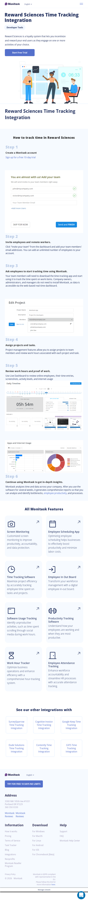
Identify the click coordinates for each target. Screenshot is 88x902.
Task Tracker (11, 855)
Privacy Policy (11, 884)
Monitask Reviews (10, 825)
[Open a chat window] (81, 895)
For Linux (37, 851)
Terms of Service (13, 851)
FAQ (62, 846)
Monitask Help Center (71, 851)
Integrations (11, 864)
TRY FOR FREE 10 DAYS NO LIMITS (25, 794)
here (53, 895)
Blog (7, 860)
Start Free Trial (20, 52)
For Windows (38, 841)
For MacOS (37, 846)
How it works (11, 841)
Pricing (8, 846)
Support (64, 841)
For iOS (36, 860)
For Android (38, 855)
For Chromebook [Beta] (40, 866)
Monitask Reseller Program (14, 875)
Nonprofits (10, 869)
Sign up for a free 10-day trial (22, 157)
